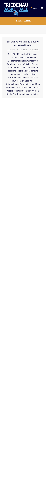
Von (22, 50)
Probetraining (23, 21)
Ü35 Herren (11, 50)
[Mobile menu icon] (42, 8)
